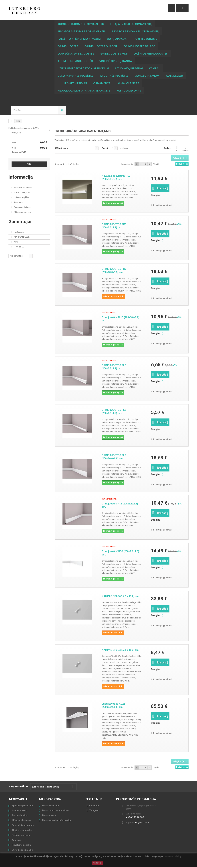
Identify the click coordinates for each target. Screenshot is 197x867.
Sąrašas (185, 148)
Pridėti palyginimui (162, 205)
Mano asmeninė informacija (56, 820)
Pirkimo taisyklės (21, 197)
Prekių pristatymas (22, 192)
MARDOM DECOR (22, 237)
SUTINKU (97, 863)
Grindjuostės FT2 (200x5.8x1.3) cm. (120, 505)
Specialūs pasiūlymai (22, 805)
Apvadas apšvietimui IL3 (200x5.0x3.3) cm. (116, 177)
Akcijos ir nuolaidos (23, 187)
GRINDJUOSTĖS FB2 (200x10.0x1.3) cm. (114, 270)
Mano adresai (49, 815)
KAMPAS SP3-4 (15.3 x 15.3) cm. (120, 650)
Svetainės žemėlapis (22, 850)
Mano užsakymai (50, 805)
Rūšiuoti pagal (61, 148)
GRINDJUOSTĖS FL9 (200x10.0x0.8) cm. (114, 457)
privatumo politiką (172, 856)
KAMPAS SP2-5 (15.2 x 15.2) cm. (120, 596)
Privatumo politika (21, 845)
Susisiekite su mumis (22, 825)
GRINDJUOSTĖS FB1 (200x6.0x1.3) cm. (114, 226)
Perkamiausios (19, 815)
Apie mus (18, 202)
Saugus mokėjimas (22, 207)
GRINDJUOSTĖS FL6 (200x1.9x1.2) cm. (114, 411)
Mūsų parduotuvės (22, 212)
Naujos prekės (19, 810)
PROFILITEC (19, 247)
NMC (16, 242)
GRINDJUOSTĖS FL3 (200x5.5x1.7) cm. (114, 367)
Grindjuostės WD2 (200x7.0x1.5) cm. (120, 553)
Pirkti (29, 164)
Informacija (20, 177)
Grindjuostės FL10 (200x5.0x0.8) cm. (120, 319)
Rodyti (105, 148)
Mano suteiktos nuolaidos (55, 810)
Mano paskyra (50, 799)
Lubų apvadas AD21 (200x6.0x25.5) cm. (113, 705)
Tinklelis (176, 148)
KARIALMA (19, 232)
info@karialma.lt (142, 823)
